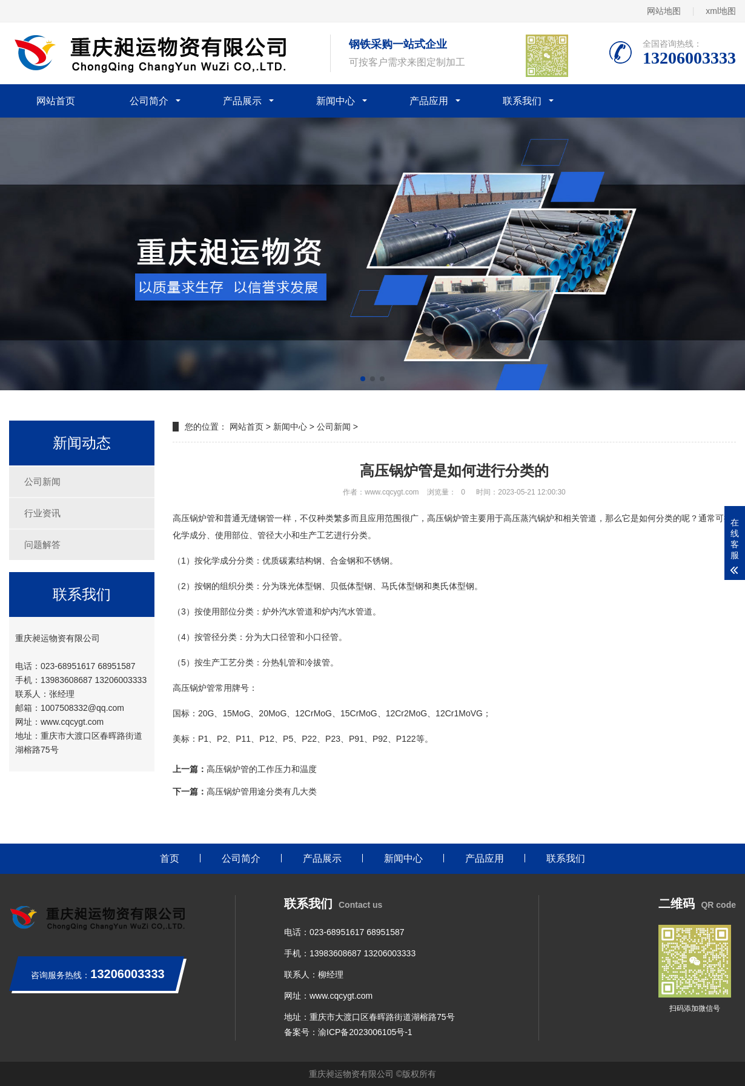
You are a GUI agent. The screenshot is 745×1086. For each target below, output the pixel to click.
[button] (362, 378)
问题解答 (42, 544)
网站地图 (664, 11)
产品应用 (428, 101)
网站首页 (55, 101)
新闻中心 (335, 101)
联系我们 (522, 101)
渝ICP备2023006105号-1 (365, 1032)
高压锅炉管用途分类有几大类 (262, 791)
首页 (169, 858)
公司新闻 (42, 481)
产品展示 (242, 101)
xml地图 (721, 11)
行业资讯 (42, 513)
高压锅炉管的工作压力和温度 (262, 769)
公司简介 (149, 101)
